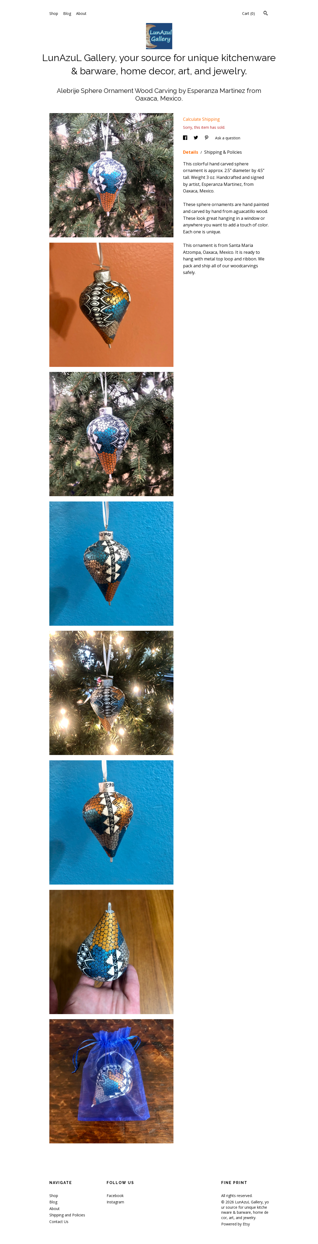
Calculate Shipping (201, 119)
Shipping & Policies (223, 152)
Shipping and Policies (67, 1214)
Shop (53, 13)
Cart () (248, 13)
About (81, 13)
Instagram (115, 1201)
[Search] (266, 14)
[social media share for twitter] (196, 137)
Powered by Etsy (235, 1223)
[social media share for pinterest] (207, 137)
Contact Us (58, 1221)
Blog (67, 13)
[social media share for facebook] (185, 137)
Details (191, 152)
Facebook (115, 1195)
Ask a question (227, 137)
